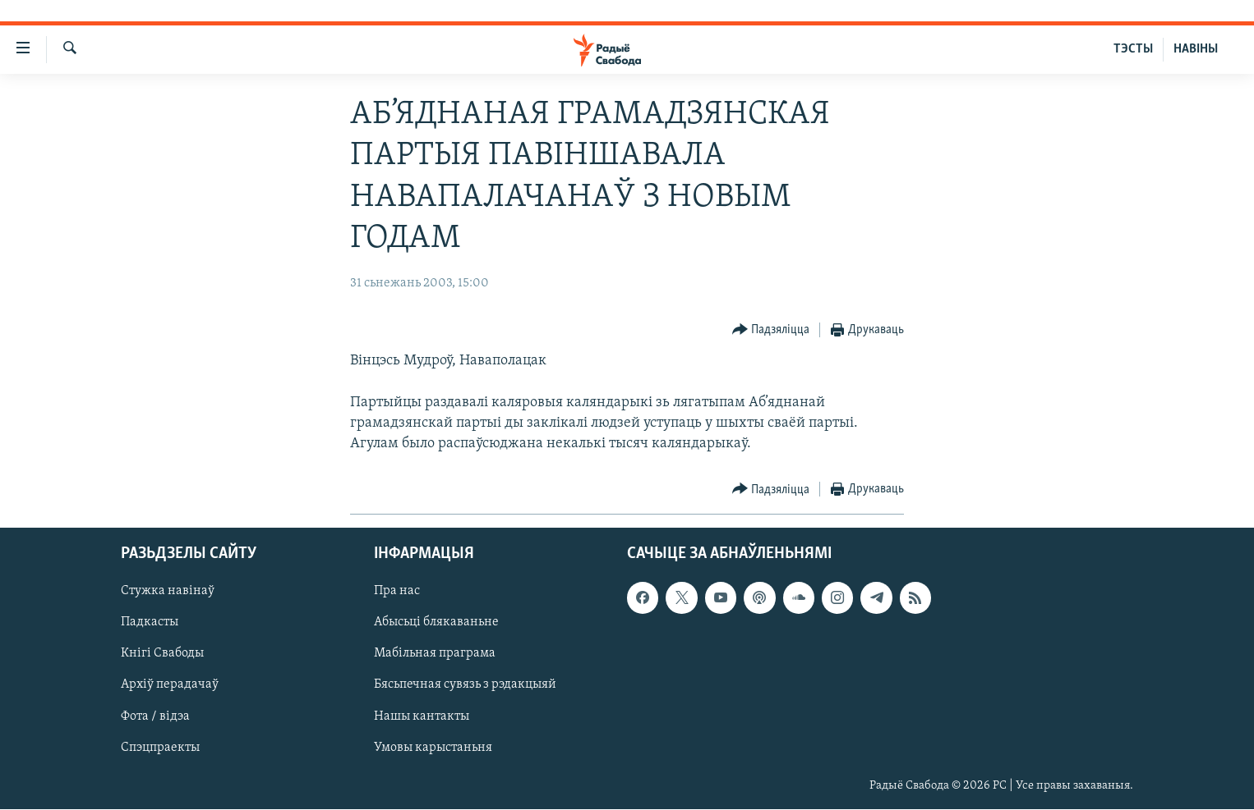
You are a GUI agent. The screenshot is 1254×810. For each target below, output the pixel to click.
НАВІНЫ (1195, 49)
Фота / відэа (155, 716)
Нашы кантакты (421, 716)
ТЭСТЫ (1133, 49)
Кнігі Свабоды (162, 654)
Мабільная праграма (435, 654)
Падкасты (149, 622)
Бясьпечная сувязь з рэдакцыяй (465, 685)
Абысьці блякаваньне (436, 622)
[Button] (771, 330)
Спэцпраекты (160, 747)
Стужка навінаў (167, 591)
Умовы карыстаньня (433, 747)
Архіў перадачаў (170, 685)
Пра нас (397, 591)
